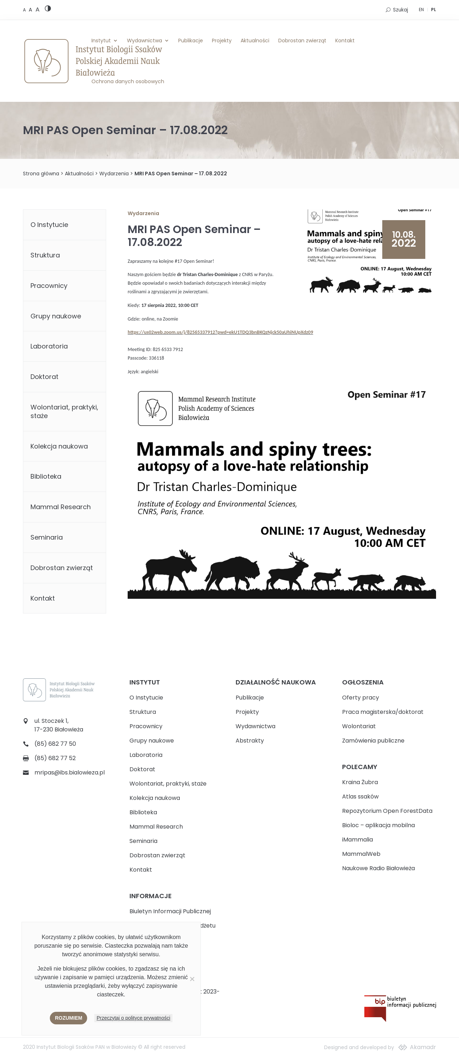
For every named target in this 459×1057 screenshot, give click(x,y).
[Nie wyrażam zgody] (191, 978)
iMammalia (357, 839)
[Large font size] (37, 9)
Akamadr (423, 1047)
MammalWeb (361, 854)
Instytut (101, 40)
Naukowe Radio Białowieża (378, 868)
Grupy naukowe (55, 316)
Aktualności (255, 40)
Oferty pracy (360, 697)
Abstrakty (250, 740)
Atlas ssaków (360, 796)
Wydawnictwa (144, 40)
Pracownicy (48, 285)
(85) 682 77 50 (55, 744)
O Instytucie (49, 224)
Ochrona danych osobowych (127, 81)
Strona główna (41, 173)
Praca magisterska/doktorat (382, 712)
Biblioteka (45, 476)
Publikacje (190, 40)
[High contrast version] (48, 10)
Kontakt (345, 40)
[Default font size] (25, 10)
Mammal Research (60, 506)
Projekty (222, 40)
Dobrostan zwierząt (302, 40)
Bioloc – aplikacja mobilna (378, 825)
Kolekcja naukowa (59, 446)
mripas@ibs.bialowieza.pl (69, 772)
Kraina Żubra (360, 782)
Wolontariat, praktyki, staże (64, 411)
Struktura (45, 255)
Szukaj (400, 9)
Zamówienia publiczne (373, 740)
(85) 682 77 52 (55, 758)
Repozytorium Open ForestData (387, 811)
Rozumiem (68, 1018)
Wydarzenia (114, 173)
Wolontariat (359, 726)
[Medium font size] (31, 9)
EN (421, 9)
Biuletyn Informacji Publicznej (170, 911)
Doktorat (44, 376)
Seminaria (46, 537)
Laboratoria (49, 346)
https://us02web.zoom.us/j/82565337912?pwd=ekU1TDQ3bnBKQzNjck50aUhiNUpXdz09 (220, 332)
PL (433, 9)
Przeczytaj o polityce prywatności (133, 1018)
